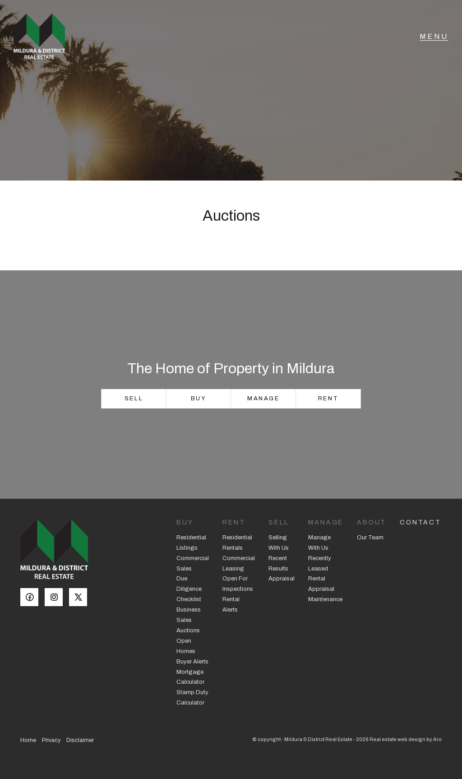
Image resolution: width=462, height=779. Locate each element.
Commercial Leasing (238, 563)
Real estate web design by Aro (406, 739)
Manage (263, 398)
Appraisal (281, 578)
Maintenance (325, 599)
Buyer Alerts (192, 661)
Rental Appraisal (321, 583)
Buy (199, 398)
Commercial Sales (192, 563)
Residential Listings (191, 542)
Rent (328, 398)
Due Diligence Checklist (189, 589)
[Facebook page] (32, 598)
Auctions (188, 630)
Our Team (370, 537)
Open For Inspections (237, 583)
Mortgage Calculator (190, 677)
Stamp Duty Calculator (192, 697)
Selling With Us (278, 542)
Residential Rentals (237, 542)
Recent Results (278, 563)
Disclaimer (80, 740)
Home (28, 740)
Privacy (51, 740)
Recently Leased (319, 563)
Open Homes (185, 646)
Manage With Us (319, 542)
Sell (134, 398)
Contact (420, 522)
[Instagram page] (57, 598)
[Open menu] (433, 38)
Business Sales (188, 615)
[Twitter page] (80, 598)
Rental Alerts (231, 604)
